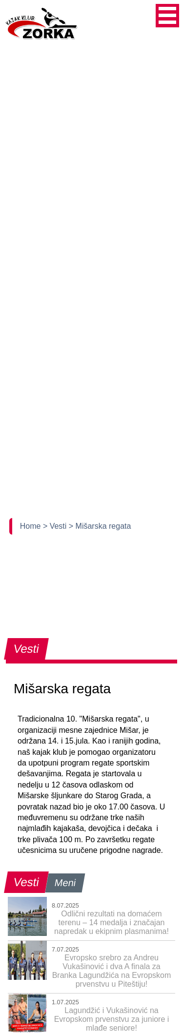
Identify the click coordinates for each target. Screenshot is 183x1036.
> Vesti (56, 526)
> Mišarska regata (100, 526)
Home (31, 526)
